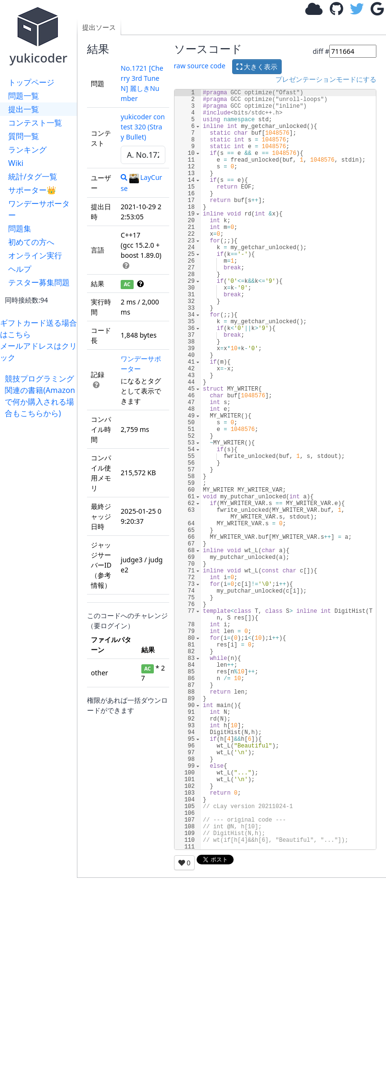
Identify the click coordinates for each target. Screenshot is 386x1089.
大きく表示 (257, 66)
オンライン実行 (35, 255)
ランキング (27, 149)
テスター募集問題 (39, 282)
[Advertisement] (41, 563)
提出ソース (99, 27)
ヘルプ (19, 269)
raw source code (199, 66)
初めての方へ (31, 242)
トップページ (31, 82)
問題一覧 (23, 95)
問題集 (19, 228)
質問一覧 (23, 136)
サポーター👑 (32, 190)
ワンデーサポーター (39, 209)
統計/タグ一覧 (32, 176)
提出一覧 (23, 109)
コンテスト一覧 (35, 122)
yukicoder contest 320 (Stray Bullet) (143, 126)
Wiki (16, 163)
